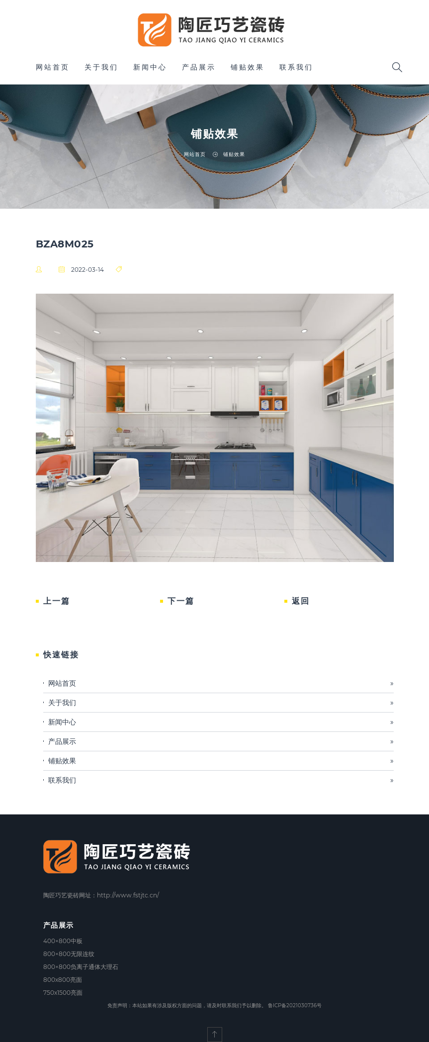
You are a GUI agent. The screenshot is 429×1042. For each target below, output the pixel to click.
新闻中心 (150, 67)
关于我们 (101, 67)
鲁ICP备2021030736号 (295, 1005)
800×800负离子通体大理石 (80, 966)
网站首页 (53, 67)
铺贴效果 (247, 67)
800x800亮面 (62, 979)
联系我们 (296, 67)
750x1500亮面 (63, 992)
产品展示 (199, 67)
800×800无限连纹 (68, 954)
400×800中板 (63, 941)
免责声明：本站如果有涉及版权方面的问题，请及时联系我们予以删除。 (186, 1005)
